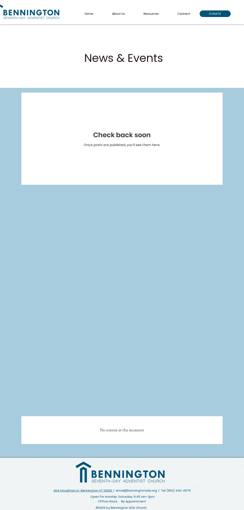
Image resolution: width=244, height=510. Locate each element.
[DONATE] (215, 13)
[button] (151, 13)
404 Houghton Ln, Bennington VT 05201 (83, 490)
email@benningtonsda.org (136, 490)
